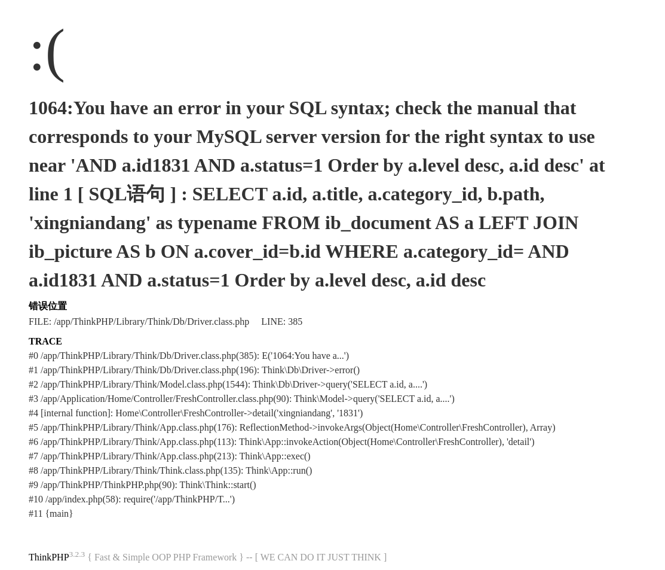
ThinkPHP (49, 557)
